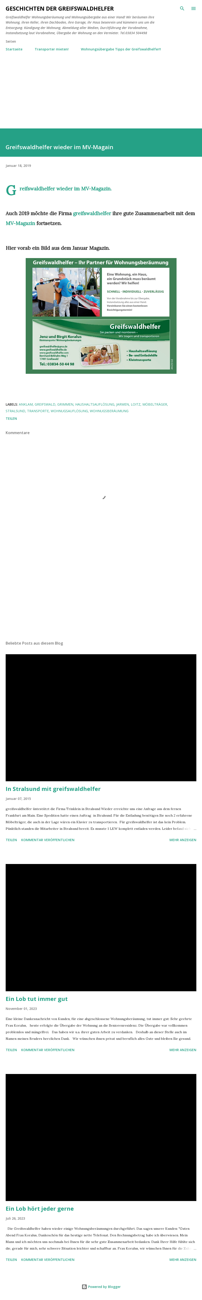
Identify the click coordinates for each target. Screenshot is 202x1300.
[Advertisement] (101, 88)
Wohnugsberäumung (109, 411)
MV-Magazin (96, 188)
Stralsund (15, 411)
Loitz (135, 404)
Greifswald (45, 404)
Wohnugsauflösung (69, 411)
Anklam (26, 404)
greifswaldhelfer (92, 213)
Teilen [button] (11, 418)
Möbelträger (154, 404)
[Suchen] (182, 8)
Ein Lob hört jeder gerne (40, 1208)
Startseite (14, 49)
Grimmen (65, 404)
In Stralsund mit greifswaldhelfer (53, 789)
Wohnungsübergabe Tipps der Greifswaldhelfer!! (121, 49)
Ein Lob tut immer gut (37, 999)
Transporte (38, 411)
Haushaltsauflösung (94, 404)
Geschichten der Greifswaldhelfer (60, 8)
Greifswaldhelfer (37, 188)
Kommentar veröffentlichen (47, 840)
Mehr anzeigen (182, 840)
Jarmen (122, 404)
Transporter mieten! (52, 49)
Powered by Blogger (101, 1286)
